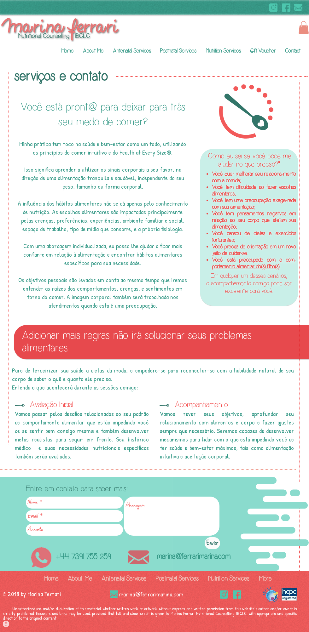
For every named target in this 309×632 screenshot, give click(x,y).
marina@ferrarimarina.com (193, 556)
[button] (303, 27)
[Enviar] (212, 543)
